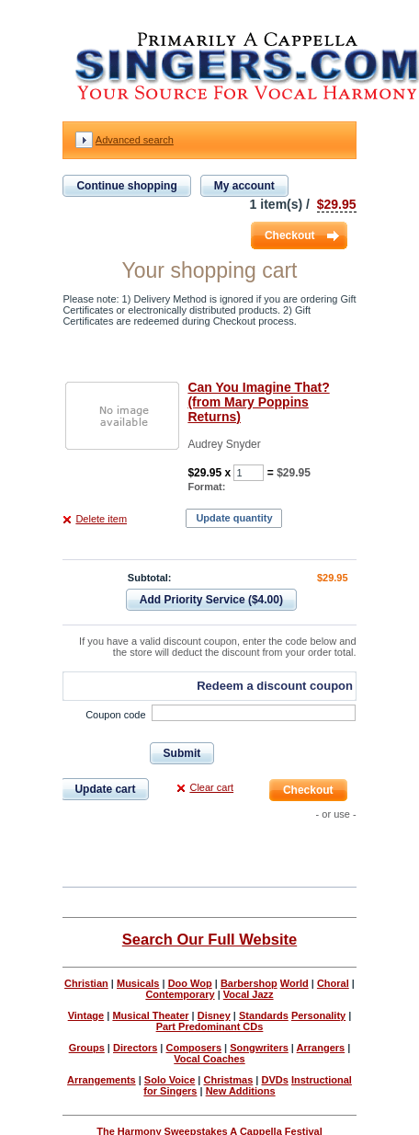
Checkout (290, 235)
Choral (333, 983)
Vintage (86, 1015)
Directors (135, 1047)
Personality (318, 1015)
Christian (86, 983)
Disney (214, 1015)
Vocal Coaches (209, 1058)
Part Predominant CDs (210, 1026)
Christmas (228, 1079)
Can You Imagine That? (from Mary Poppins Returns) (258, 402)
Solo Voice (169, 1079)
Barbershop (249, 983)
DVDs (274, 1079)
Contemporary (179, 994)
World (294, 983)
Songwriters (259, 1047)
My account (244, 185)
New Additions (241, 1090)
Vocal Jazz (248, 994)
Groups (87, 1047)
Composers (194, 1047)
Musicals (138, 983)
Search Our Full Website (209, 939)
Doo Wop (190, 983)
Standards (264, 1015)
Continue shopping (126, 185)
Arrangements (101, 1079)
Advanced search (135, 139)
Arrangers (321, 1047)
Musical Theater (150, 1015)
